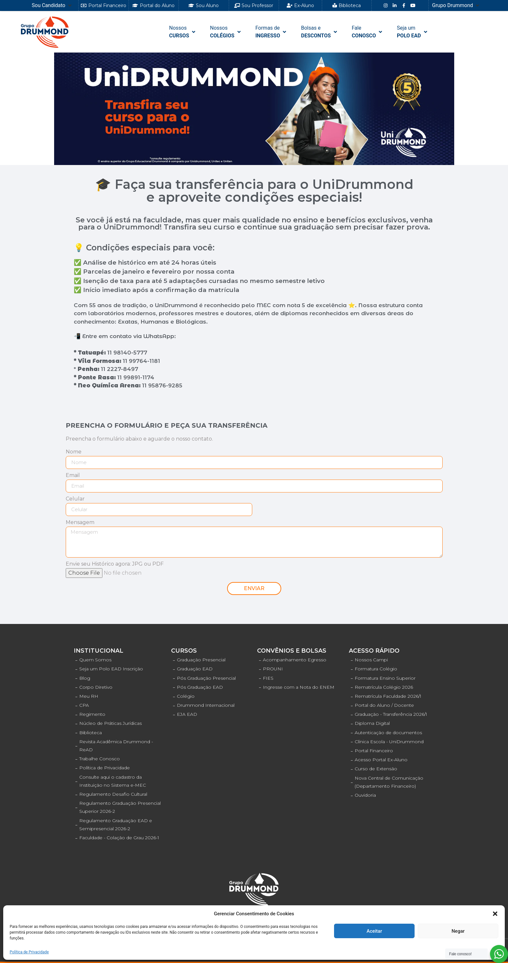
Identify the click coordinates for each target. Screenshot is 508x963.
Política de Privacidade (29, 952)
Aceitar (374, 931)
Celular (75, 499)
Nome (73, 452)
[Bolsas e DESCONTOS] (319, 32)
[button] (495, 913)
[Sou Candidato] (52, 5)
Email (73, 475)
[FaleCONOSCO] (367, 32)
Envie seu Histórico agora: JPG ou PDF (115, 564)
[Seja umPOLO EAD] (412, 32)
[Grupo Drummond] (456, 5)
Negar (458, 931)
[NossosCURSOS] (182, 32)
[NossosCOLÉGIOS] (226, 32)
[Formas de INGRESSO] (271, 32)
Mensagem (80, 522)
